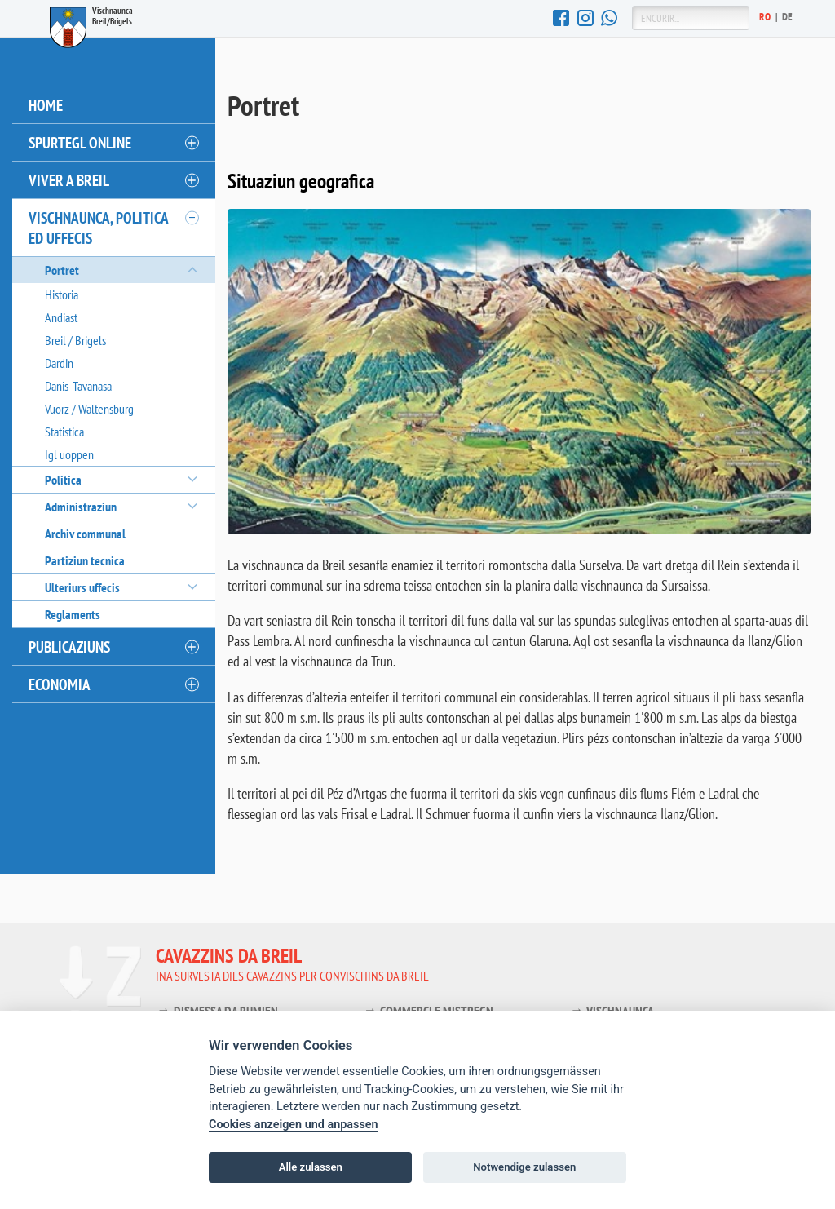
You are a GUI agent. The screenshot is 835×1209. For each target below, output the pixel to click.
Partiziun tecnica (85, 560)
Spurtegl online (80, 142)
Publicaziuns (69, 646)
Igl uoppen (69, 454)
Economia (60, 684)
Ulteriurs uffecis (82, 587)
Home (46, 105)
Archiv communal (85, 533)
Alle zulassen (310, 1167)
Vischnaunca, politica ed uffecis (99, 227)
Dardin (59, 363)
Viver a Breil (69, 180)
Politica (63, 480)
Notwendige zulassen (524, 1167)
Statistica (64, 431)
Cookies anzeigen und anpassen (293, 1125)
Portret (62, 270)
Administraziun (81, 506)
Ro (765, 17)
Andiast (61, 317)
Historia (61, 294)
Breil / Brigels (75, 340)
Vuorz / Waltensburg (89, 409)
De (787, 17)
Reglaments (72, 614)
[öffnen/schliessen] (191, 143)
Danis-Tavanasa (78, 386)
